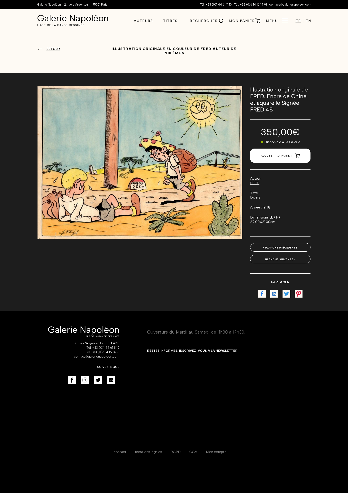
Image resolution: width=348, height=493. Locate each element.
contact (120, 452)
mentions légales (148, 452)
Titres (170, 21)
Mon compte (216, 452)
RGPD (176, 452)
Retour (53, 49)
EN (308, 21)
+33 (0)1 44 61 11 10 (219, 4)
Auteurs (143, 21)
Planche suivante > (280, 259)
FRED (254, 183)
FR (298, 21)
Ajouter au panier (280, 155)
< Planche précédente (280, 247)
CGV (193, 452)
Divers (255, 197)
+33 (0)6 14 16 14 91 (253, 4)
